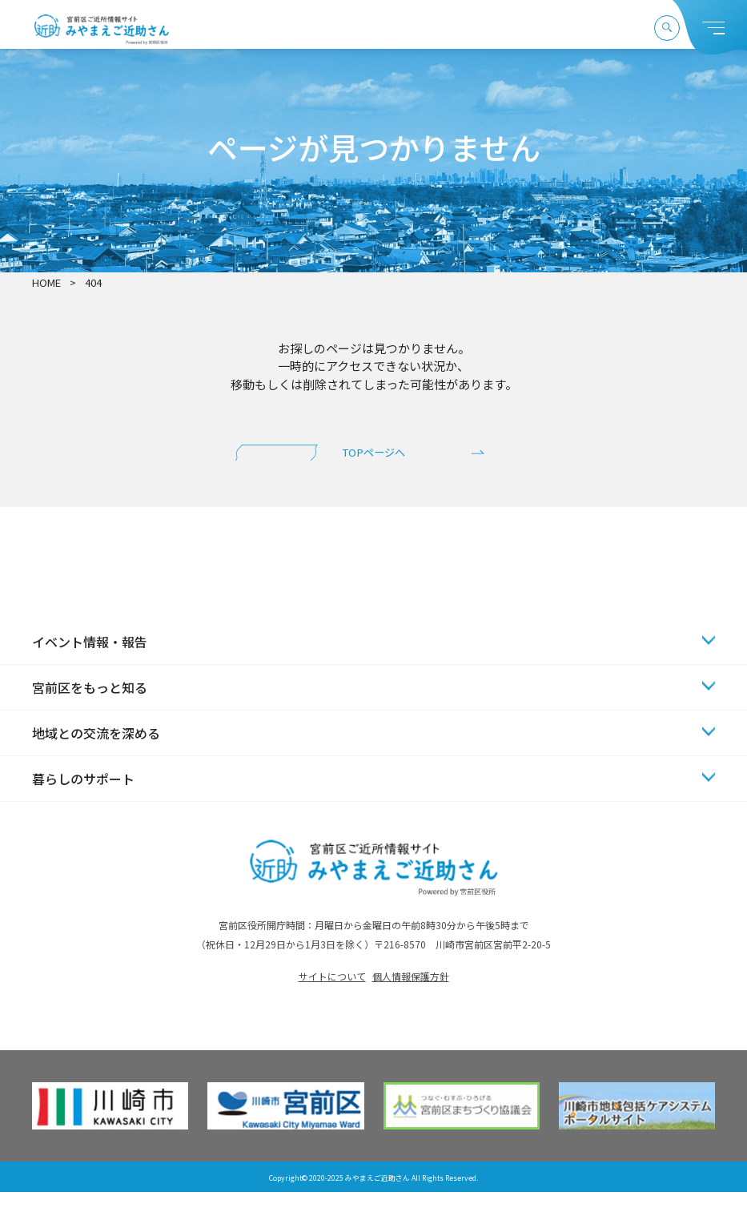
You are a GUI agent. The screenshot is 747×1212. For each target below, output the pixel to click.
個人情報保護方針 (410, 997)
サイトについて (332, 997)
